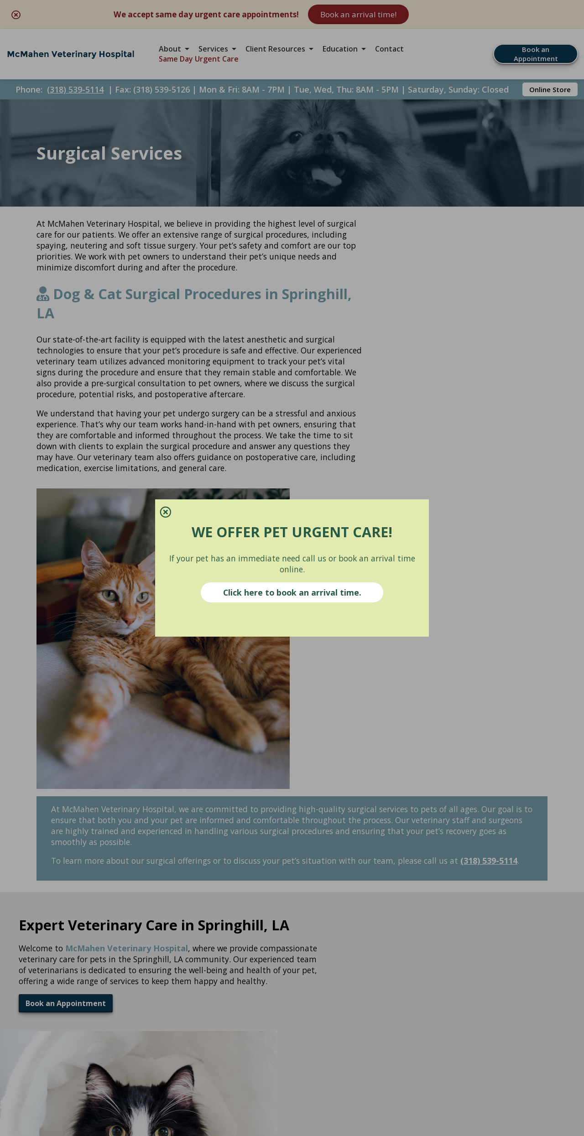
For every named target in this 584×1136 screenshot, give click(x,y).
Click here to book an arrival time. (292, 593)
